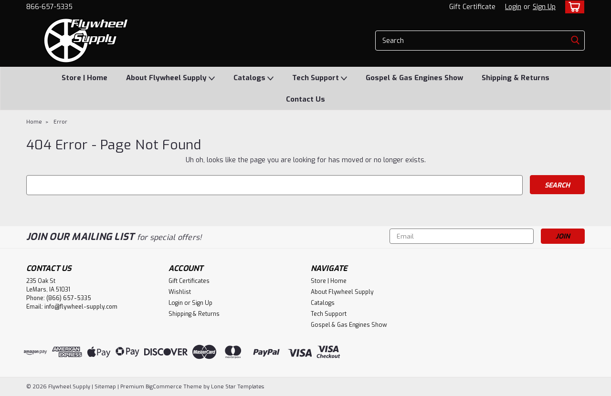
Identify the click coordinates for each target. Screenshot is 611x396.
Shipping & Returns (515, 78)
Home (34, 121)
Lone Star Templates (237, 386)
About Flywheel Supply (170, 78)
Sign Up (544, 6)
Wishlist (180, 292)
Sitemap (105, 386)
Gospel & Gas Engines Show (414, 78)
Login (513, 6)
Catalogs (253, 78)
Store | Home (84, 78)
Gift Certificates (189, 281)
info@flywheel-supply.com (80, 307)
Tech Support (319, 78)
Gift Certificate (472, 6)
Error (60, 121)
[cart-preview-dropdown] (572, 6)
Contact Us (305, 99)
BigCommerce (164, 386)
